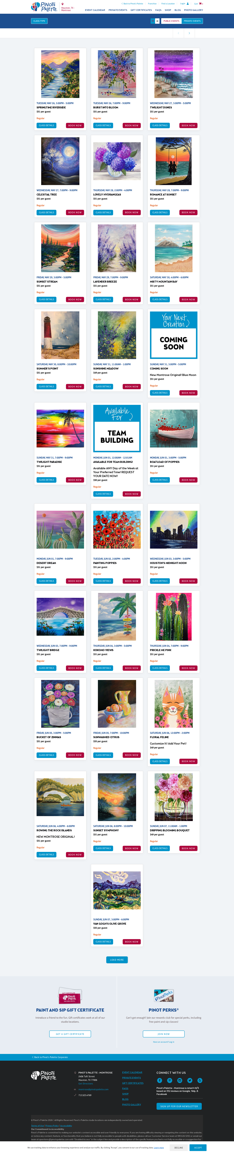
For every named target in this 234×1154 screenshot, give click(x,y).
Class (39, 21)
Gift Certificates (141, 10)
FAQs (158, 10)
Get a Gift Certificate (70, 1034)
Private (192, 21)
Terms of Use (37, 1125)
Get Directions (85, 1083)
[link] (189, 33)
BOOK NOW (75, 125)
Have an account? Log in (163, 1042)
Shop (168, 10)
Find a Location (168, 4)
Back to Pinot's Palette (133, 4)
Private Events (118, 10)
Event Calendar (95, 10)
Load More (117, 959)
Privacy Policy (52, 1125)
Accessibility (66, 1125)
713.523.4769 (84, 1095)
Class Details (46, 125)
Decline (178, 1147)
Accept (198, 1147)
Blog (178, 10)
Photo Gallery (193, 10)
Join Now (164, 1034)
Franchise (152, 4)
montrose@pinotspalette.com (93, 1089)
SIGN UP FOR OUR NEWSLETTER (179, 1106)
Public (171, 21)
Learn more (159, 1147)
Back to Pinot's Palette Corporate (51, 1057)
